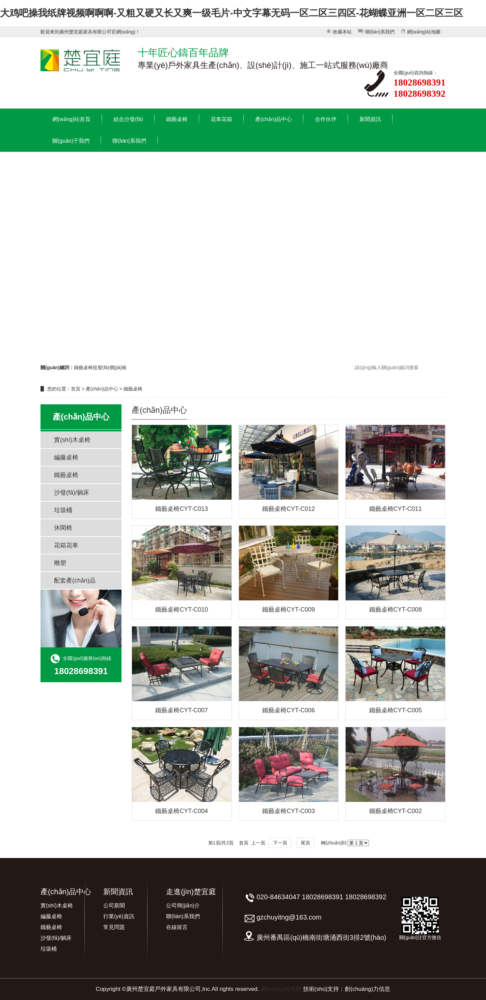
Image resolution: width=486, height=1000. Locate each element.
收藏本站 (339, 31)
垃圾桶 (63, 510)
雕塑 (60, 562)
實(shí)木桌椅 (72, 439)
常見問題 (114, 927)
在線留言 (177, 927)
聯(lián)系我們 (376, 31)
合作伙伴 (325, 119)
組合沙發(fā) (128, 119)
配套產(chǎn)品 (75, 580)
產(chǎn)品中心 (273, 119)
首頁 (75, 388)
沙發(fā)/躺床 (71, 492)
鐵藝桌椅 (177, 119)
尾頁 (305, 843)
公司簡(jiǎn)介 (183, 905)
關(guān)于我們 (70, 141)
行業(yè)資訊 (118, 916)
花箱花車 (66, 545)
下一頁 (280, 843)
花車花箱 (221, 119)
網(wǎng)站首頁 (71, 119)
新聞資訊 (370, 119)
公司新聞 (114, 905)
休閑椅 (63, 527)
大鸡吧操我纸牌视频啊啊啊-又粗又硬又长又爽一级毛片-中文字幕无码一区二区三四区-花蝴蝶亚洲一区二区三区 (231, 13)
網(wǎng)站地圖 (420, 31)
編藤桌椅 (66, 457)
